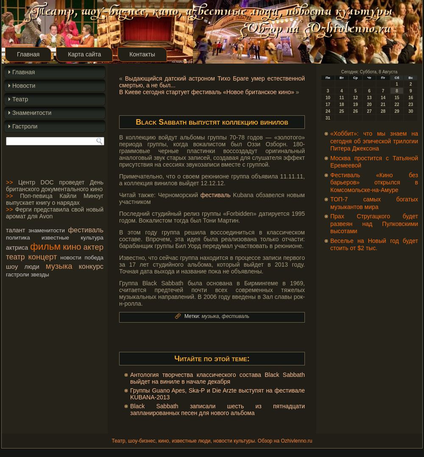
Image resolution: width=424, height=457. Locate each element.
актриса (17, 247)
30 (410, 111)
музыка (59, 266)
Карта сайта (84, 54)
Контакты (142, 54)
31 (328, 118)
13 (369, 97)
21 (383, 104)
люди (32, 266)
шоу (12, 266)
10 (328, 97)
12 (355, 97)
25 (341, 111)
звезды (40, 274)
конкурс (91, 266)
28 (383, 111)
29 (397, 111)
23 (410, 104)
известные (55, 237)
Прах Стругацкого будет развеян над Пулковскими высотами (374, 223)
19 (355, 104)
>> (9, 182)
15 (397, 97)
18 (341, 104)
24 (328, 111)
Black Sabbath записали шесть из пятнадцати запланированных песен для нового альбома (217, 409)
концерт (42, 256)
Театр (20, 99)
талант (15, 230)
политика (18, 237)
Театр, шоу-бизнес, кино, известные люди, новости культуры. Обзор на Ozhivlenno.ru (212, 441)
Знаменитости (31, 112)
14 (383, 97)
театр (15, 257)
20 (369, 104)
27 (369, 111)
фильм (45, 246)
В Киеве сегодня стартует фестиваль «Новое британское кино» (206, 92)
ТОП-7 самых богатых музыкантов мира (374, 203)
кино (72, 246)
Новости (23, 85)
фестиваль (85, 230)
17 (328, 104)
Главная (28, 54)
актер (93, 246)
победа (94, 257)
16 (410, 97)
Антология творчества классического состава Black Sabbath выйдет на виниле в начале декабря (217, 378)
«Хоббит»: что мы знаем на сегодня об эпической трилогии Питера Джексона (374, 141)
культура (92, 237)
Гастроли (24, 126)
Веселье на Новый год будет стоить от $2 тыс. (374, 244)
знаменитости (46, 230)
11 (341, 97)
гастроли (17, 274)
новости (70, 257)
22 (397, 104)
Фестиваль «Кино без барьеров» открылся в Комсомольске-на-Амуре (374, 182)
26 (355, 111)
